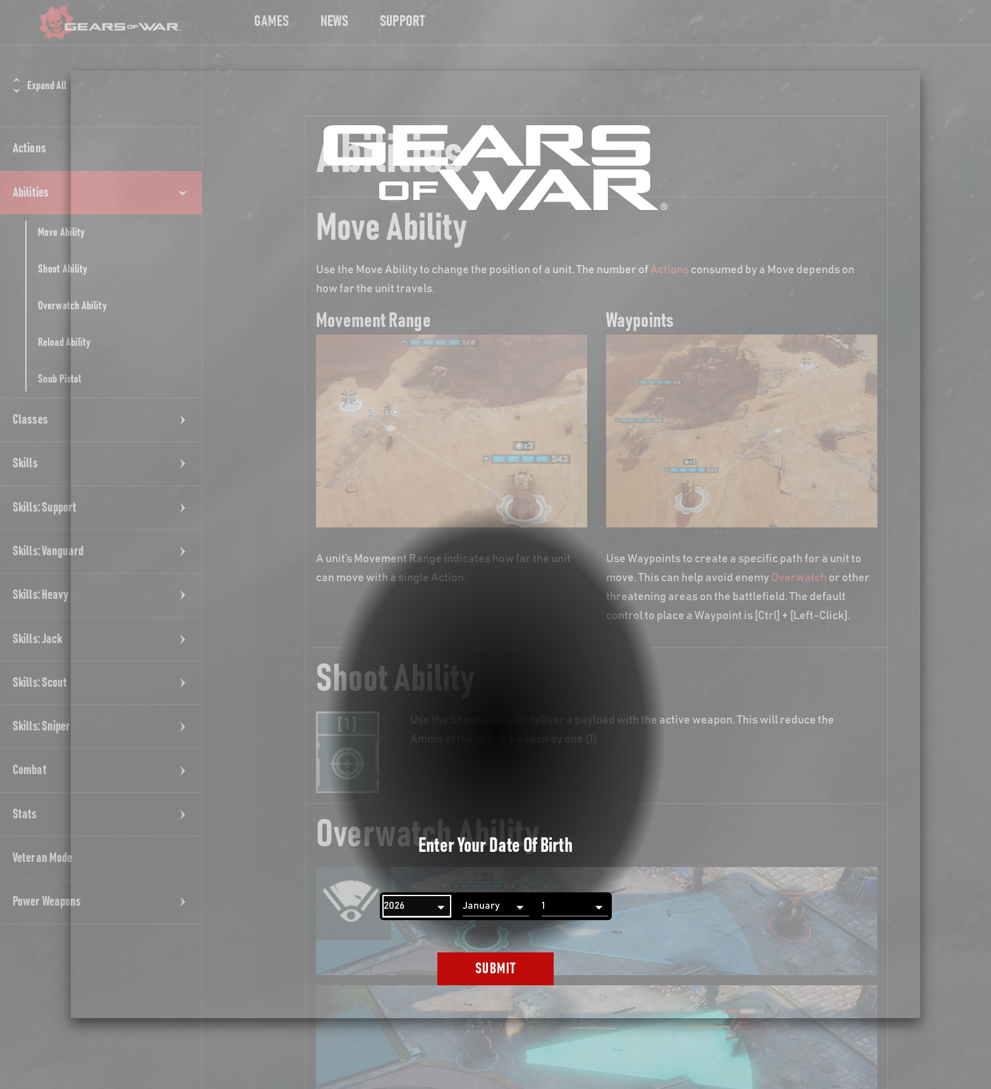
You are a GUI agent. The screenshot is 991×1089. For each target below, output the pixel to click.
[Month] (496, 906)
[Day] (575, 906)
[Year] (417, 906)
